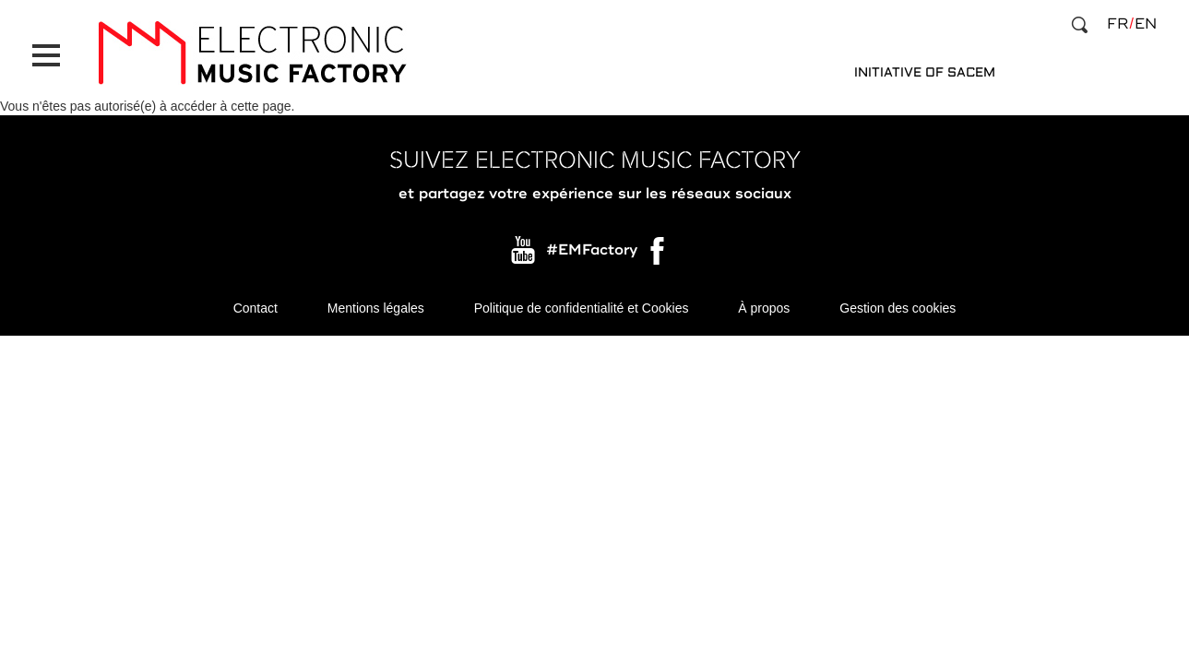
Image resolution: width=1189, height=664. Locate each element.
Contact (255, 308)
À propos (764, 308)
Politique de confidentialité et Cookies (581, 308)
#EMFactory (591, 251)
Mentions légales (375, 308)
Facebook (658, 255)
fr (1117, 24)
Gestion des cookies (897, 308)
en (1146, 24)
